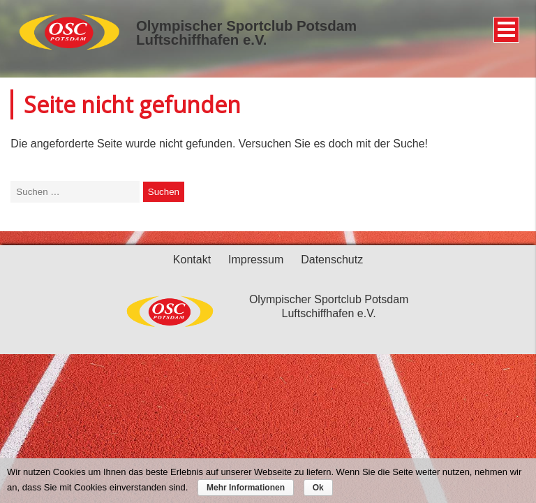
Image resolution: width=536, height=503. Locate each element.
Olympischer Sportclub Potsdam (246, 26)
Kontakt (192, 259)
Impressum (255, 259)
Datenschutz (332, 259)
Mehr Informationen (246, 488)
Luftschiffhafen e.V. (201, 40)
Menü (504, 24)
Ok (318, 488)
